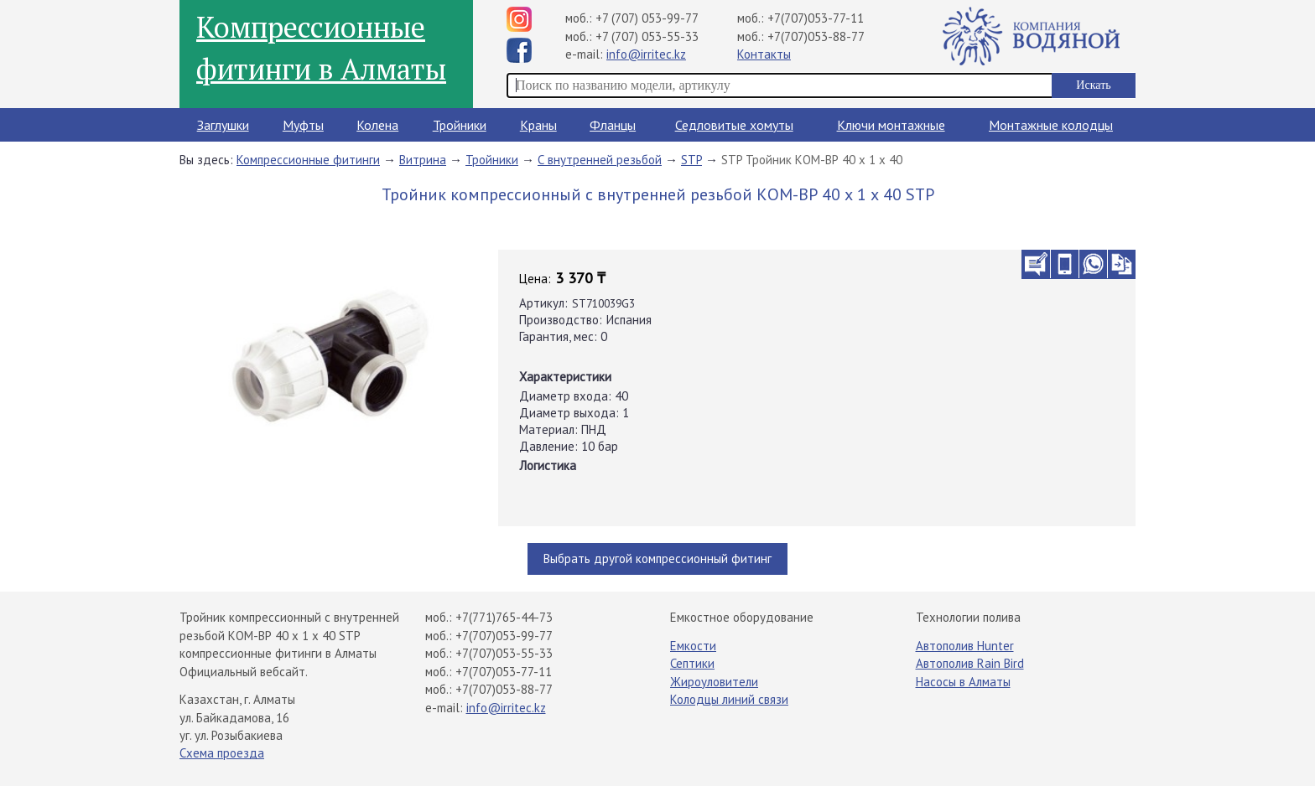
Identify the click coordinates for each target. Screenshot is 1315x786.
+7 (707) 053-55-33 (647, 36)
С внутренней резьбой (600, 160)
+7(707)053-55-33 (504, 653)
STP (691, 160)
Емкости (693, 646)
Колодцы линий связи (729, 699)
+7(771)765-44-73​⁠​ (504, 617)
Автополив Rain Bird (970, 663)
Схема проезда (221, 753)
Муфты (303, 124)
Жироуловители (714, 682)
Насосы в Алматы (963, 682)
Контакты (764, 54)
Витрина (422, 160)
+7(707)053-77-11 (815, 18)
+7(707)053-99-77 (504, 636)
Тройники (459, 124)
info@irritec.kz (646, 54)
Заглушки (223, 124)
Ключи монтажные (891, 124)
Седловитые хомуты (734, 124)
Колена (377, 124)
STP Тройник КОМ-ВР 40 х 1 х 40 (811, 160)
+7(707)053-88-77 (816, 36)
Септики (692, 663)
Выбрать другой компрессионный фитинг (657, 558)
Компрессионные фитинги (308, 160)
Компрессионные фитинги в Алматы (321, 48)
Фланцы (613, 124)
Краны (538, 124)
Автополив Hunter (965, 646)
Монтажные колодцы (1051, 124)
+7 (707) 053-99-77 (647, 18)
